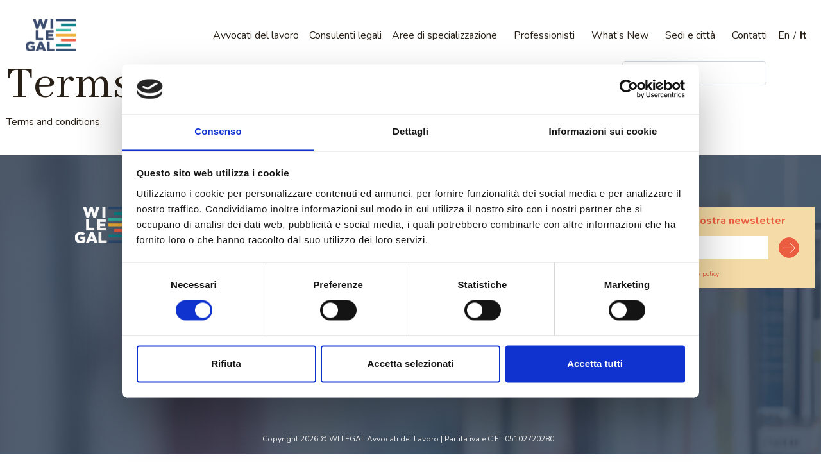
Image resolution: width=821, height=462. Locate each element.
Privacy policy (699, 274)
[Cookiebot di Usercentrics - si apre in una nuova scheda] (629, 89)
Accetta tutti (595, 363)
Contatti (749, 35)
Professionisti (544, 35)
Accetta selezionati (410, 363)
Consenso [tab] (217, 131)
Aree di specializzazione (444, 35)
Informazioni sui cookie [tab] (603, 131)
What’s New (619, 35)
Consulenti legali (345, 35)
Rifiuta (226, 363)
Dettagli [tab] (410, 131)
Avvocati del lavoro (256, 35)
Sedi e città (690, 35)
